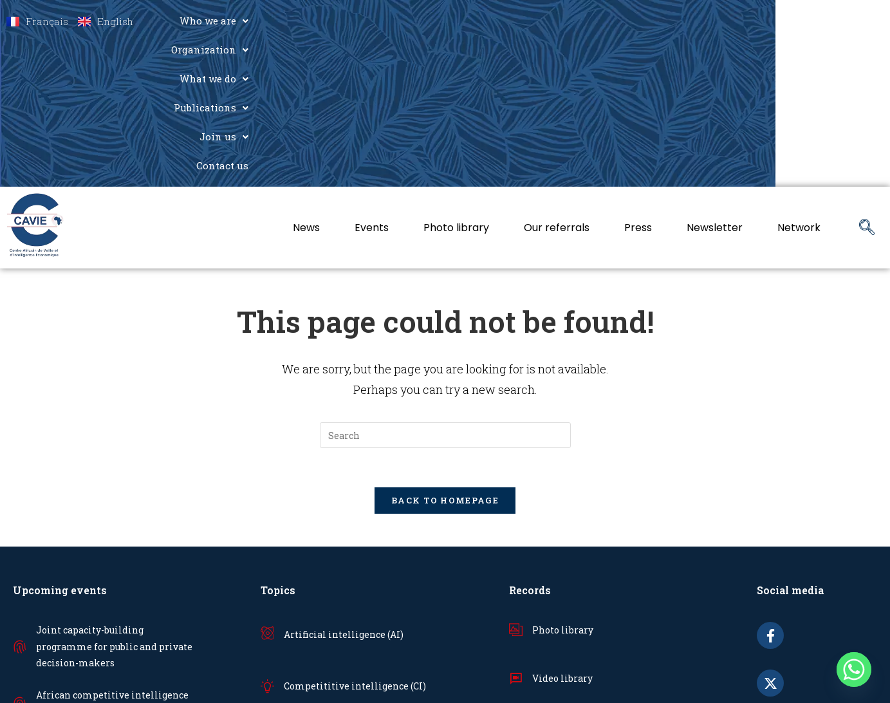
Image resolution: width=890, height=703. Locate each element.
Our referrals (556, 82)
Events (372, 82)
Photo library (456, 82)
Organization (508, 20)
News (306, 82)
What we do (600, 20)
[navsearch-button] (867, 83)
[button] (416, 20)
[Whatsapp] (854, 669)
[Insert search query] (445, 290)
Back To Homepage (445, 355)
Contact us (843, 20)
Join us (772, 20)
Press (638, 82)
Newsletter (715, 82)
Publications (691, 20)
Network (798, 82)
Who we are (416, 20)
